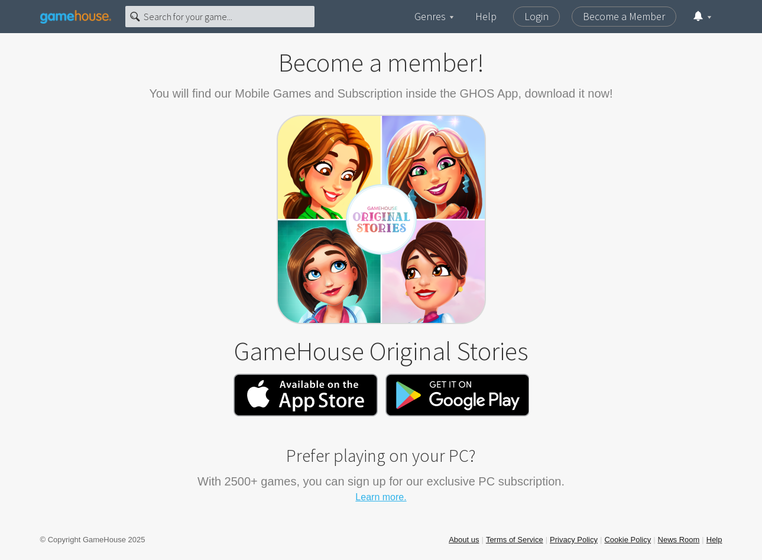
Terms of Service (514, 539)
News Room (679, 539)
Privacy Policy (574, 539)
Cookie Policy (627, 539)
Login (536, 16)
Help (486, 16)
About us (464, 539)
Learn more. (380, 497)
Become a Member (624, 16)
